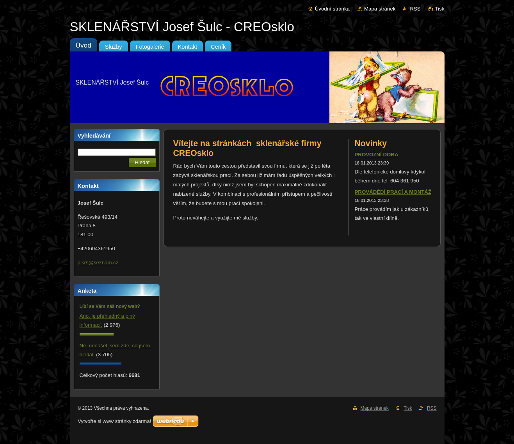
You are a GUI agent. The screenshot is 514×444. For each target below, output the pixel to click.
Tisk (440, 9)
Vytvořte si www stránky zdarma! (114, 421)
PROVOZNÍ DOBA (376, 154)
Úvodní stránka (332, 9)
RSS (415, 9)
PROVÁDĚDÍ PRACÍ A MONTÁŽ (393, 192)
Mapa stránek (379, 9)
